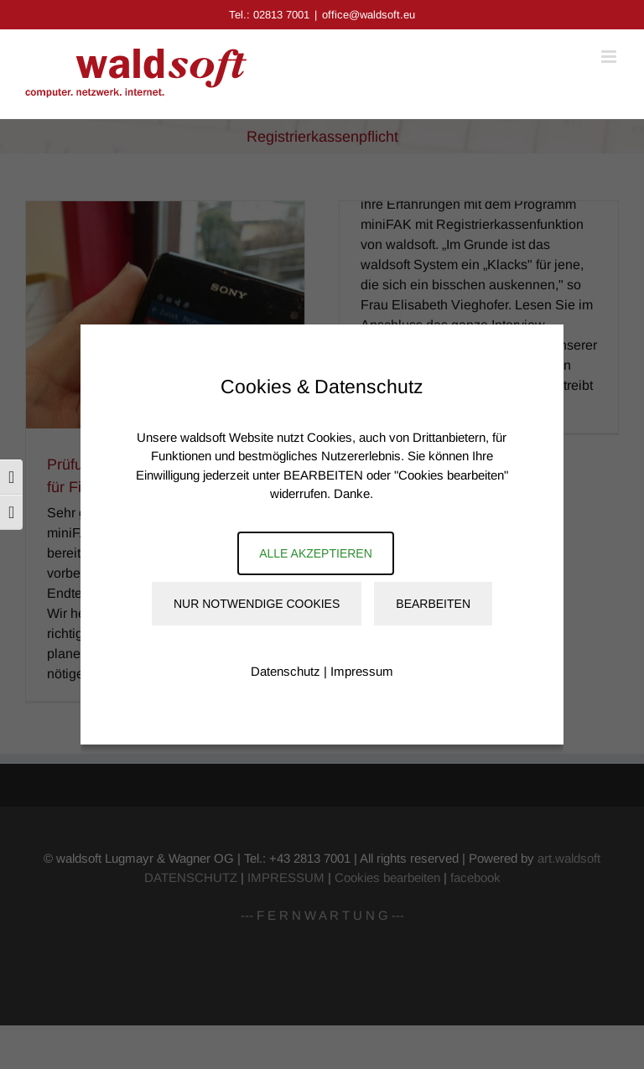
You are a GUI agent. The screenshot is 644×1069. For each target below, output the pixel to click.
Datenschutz (285, 671)
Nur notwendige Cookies (257, 603)
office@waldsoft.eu (368, 14)
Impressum (361, 671)
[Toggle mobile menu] (610, 56)
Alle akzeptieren (315, 553)
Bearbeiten (433, 603)
